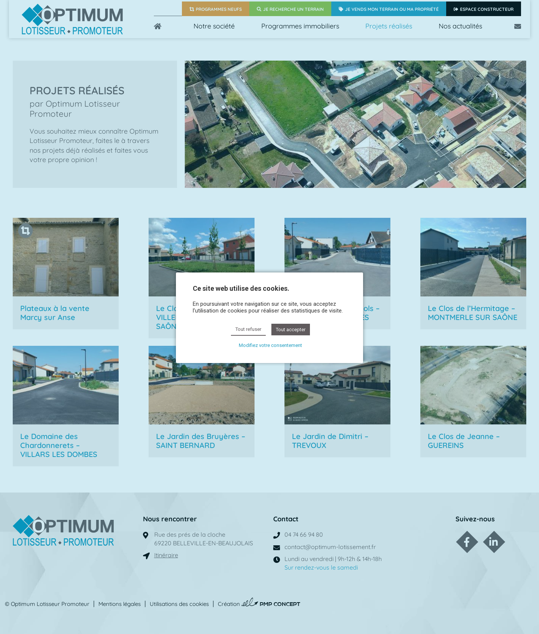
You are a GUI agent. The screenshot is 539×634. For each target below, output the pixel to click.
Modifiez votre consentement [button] (270, 345)
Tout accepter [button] (290, 329)
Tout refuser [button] (248, 329)
